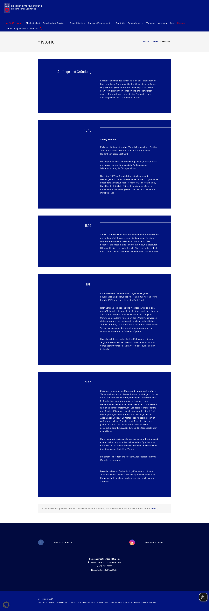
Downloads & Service (55, 23)
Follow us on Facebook (62, 542)
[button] (40, 28)
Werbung (162, 23)
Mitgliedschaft (33, 23)
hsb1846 (10, 23)
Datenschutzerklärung (57, 602)
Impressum (74, 602)
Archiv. (154, 508)
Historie (181, 23)
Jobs (172, 23)
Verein (20, 23)
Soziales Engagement (100, 23)
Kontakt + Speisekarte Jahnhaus (22, 29)
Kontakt (152, 602)
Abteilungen (102, 602)
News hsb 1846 (88, 602)
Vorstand (150, 23)
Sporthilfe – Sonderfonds (129, 23)
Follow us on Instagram (154, 542)
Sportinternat (116, 602)
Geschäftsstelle (77, 23)
